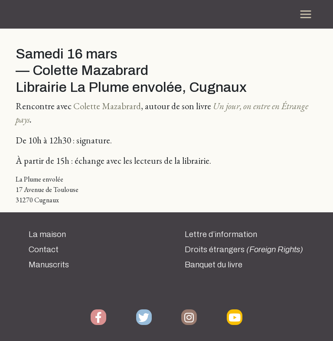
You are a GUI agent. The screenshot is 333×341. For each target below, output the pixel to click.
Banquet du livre (213, 264)
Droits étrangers (244, 249)
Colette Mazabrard (107, 106)
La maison (47, 234)
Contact (44, 249)
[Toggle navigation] (305, 14)
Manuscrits (49, 264)
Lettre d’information (221, 234)
